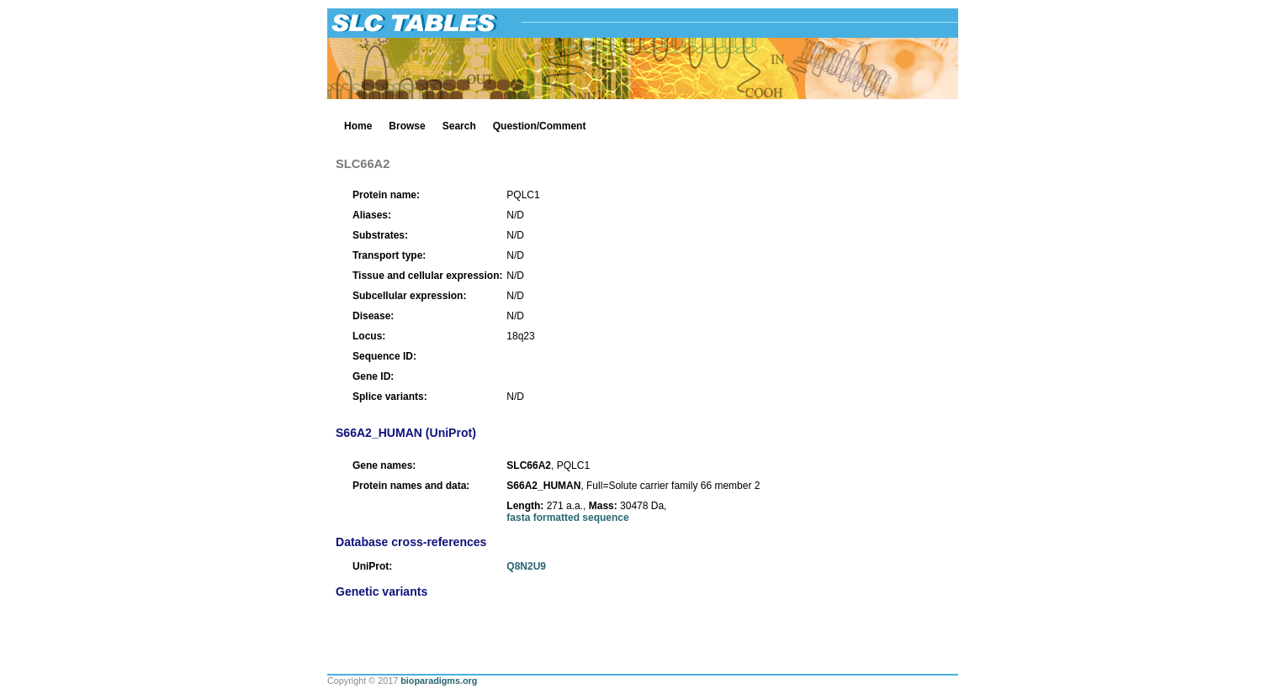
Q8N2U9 (526, 566)
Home (358, 126)
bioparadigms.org (438, 681)
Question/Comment (539, 126)
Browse (407, 126)
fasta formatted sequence (567, 517)
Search (459, 126)
